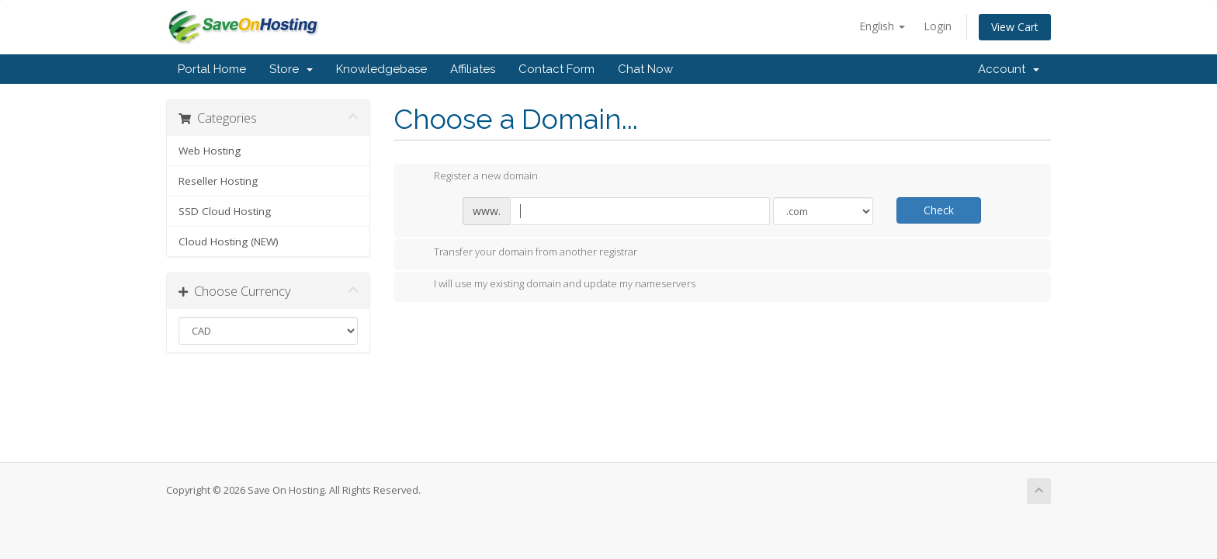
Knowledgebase (381, 69)
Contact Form (556, 69)
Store (291, 69)
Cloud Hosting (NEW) (229, 241)
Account (1008, 69)
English (882, 26)
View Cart (1014, 26)
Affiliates (472, 69)
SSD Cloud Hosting (225, 211)
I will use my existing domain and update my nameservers (552, 284)
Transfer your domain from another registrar (523, 253)
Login (938, 26)
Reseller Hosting (218, 181)
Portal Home (212, 69)
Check (939, 210)
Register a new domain (473, 177)
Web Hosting (210, 151)
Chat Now (645, 69)
